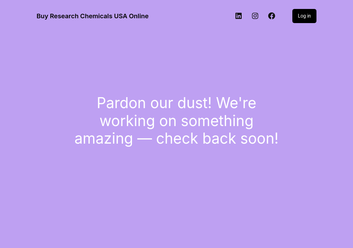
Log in (304, 16)
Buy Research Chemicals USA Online (93, 16)
